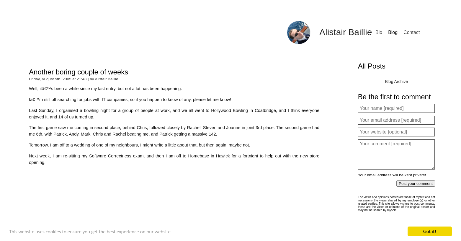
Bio (378, 32)
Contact (411, 32)
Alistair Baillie (345, 32)
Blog (393, 32)
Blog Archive (396, 81)
